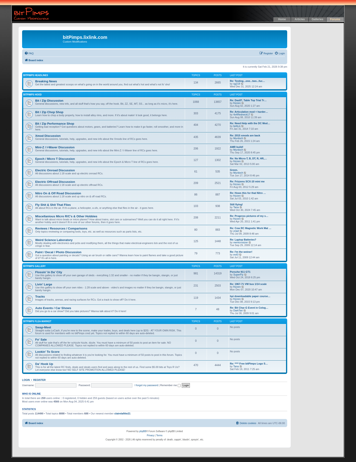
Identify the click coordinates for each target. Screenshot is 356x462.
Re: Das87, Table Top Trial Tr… (248, 100)
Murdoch (238, 138)
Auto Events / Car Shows (53, 308)
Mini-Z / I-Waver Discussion (55, 147)
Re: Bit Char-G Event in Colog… (249, 307)
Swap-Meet (43, 327)
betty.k (237, 126)
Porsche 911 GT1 (240, 271)
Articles (300, 19)
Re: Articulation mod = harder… (249, 111)
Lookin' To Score (47, 351)
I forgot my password (146, 385)
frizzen (237, 103)
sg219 (236, 83)
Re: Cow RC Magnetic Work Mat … (250, 228)
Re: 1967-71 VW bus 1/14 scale (248, 284)
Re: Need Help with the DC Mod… (250, 123)
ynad (236, 231)
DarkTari (238, 310)
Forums (335, 19)
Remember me (170, 385)
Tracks (40, 296)
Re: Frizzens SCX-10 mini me (247, 181)
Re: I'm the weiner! (241, 251)
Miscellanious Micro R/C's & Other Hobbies (66, 216)
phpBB (142, 431)
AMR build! (236, 147)
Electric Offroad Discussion (55, 182)
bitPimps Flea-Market (37, 321)
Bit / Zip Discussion (49, 100)
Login (26, 380)
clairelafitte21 (122, 413)
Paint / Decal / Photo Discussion (58, 252)
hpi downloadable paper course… (250, 296)
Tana (236, 207)
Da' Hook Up (44, 364)
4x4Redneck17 (241, 114)
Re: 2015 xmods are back (245, 135)
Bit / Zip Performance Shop (54, 123)
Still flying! (236, 204)
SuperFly (238, 274)
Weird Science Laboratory (53, 240)
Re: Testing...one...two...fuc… (247, 81)
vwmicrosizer (240, 242)
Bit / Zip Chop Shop (49, 112)
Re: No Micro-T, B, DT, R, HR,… (248, 158)
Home (282, 19)
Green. (234, 170)
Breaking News (46, 81)
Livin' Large (43, 284)
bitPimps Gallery (34, 266)
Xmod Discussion (48, 136)
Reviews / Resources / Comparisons (61, 228)
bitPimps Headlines (35, 75)
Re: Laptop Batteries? (243, 239)
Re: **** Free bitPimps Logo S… (249, 363)
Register (39, 380)
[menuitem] (29, 53)
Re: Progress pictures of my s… (249, 216)
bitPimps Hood (32, 94)
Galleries (317, 19)
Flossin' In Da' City (48, 272)
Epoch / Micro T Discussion (55, 159)
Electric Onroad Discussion (55, 170)
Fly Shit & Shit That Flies (53, 205)
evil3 (236, 254)
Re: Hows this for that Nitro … (248, 193)
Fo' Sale (41, 339)
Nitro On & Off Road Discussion (58, 193)
